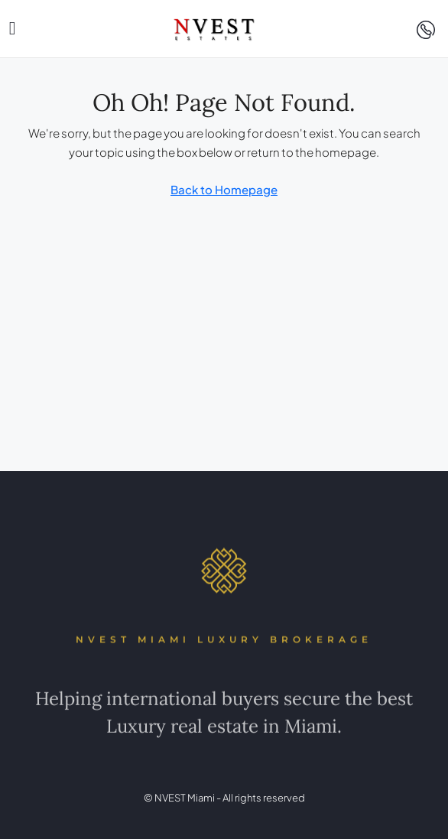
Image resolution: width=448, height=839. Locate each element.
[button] (12, 28)
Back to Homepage (224, 189)
